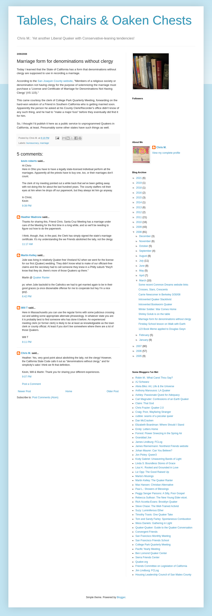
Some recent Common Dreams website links (163, 284)
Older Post (113, 391)
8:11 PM (26, 342)
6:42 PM (26, 296)
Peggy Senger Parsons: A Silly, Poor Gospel (160, 493)
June (142, 265)
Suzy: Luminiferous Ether (149, 510)
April (142, 275)
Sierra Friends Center (147, 557)
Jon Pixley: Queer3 (146, 454)
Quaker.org (141, 561)
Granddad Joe (143, 437)
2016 (139, 192)
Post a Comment (31, 384)
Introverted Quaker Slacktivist (155, 299)
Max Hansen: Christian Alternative (154, 484)
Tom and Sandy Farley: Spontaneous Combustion (163, 519)
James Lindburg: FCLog (148, 441)
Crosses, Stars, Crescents (153, 289)
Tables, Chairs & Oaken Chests (104, 20)
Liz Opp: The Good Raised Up (152, 472)
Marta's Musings (144, 476)
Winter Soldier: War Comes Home (157, 309)
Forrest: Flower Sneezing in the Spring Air (158, 433)
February (144, 335)
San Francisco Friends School (152, 540)
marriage (44, 143)
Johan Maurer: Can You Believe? (153, 450)
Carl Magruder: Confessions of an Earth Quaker (162, 399)
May (142, 270)
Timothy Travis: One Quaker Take (154, 514)
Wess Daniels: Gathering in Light (153, 523)
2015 (139, 197)
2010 (139, 222)
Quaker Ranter (41, 277)
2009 (139, 226)
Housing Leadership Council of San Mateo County (163, 574)
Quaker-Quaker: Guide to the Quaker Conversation (163, 527)
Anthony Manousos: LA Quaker (152, 390)
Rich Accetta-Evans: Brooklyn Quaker (156, 501)
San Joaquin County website (55, 81)
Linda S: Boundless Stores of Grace (155, 463)
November (145, 241)
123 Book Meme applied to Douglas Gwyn (162, 329)
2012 (139, 212)
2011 (139, 217)
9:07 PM (26, 376)
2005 (139, 356)
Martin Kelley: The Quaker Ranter (154, 480)
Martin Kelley (29, 255)
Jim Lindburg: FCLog (147, 570)
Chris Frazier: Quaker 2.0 (149, 407)
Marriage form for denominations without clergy (165, 319)
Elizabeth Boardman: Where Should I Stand (159, 424)
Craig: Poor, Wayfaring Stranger (153, 411)
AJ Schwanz (142, 381)
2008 (139, 232)
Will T (24, 307)
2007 (139, 346)
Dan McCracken (144, 420)
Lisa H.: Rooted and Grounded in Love (156, 467)
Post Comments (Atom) (45, 397)
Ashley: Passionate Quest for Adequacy (157, 394)
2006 (139, 351)
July (141, 260)
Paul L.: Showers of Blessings (152, 489)
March (143, 280)
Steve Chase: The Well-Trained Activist (157, 506)
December (145, 236)
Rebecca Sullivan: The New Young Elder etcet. (161, 497)
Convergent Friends (146, 531)
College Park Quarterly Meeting (152, 544)
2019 (139, 182)
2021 (139, 178)
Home (68, 391)
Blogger (121, 597)
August (143, 255)
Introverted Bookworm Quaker (155, 304)
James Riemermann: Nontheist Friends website (161, 446)
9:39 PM (26, 205)
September (145, 250)
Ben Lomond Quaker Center (151, 553)
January (144, 339)
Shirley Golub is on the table (154, 314)
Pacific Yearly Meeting (147, 549)
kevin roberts (29, 161)
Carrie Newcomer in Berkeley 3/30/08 (159, 294)
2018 (139, 187)
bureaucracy (32, 143)
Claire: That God (144, 403)
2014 (139, 202)
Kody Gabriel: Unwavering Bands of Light (158, 458)
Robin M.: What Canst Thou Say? (154, 377)
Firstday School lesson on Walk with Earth (162, 323)
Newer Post (24, 391)
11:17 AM (27, 244)
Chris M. (26, 353)
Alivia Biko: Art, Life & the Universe (154, 386)
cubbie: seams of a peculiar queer (154, 416)
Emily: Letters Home (146, 429)
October (144, 246)
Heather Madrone (31, 217)
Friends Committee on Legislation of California (161, 566)
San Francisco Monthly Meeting (153, 536)
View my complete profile (166, 152)
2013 (139, 207)
